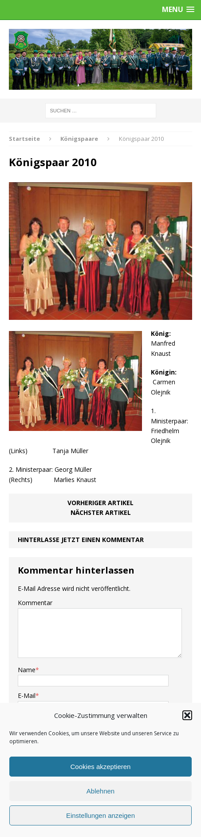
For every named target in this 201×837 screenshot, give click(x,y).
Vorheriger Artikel (100, 502)
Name (26, 670)
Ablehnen (100, 791)
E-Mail (26, 695)
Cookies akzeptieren (101, 766)
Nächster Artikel (101, 512)
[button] (187, 715)
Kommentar (35, 602)
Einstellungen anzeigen (100, 815)
